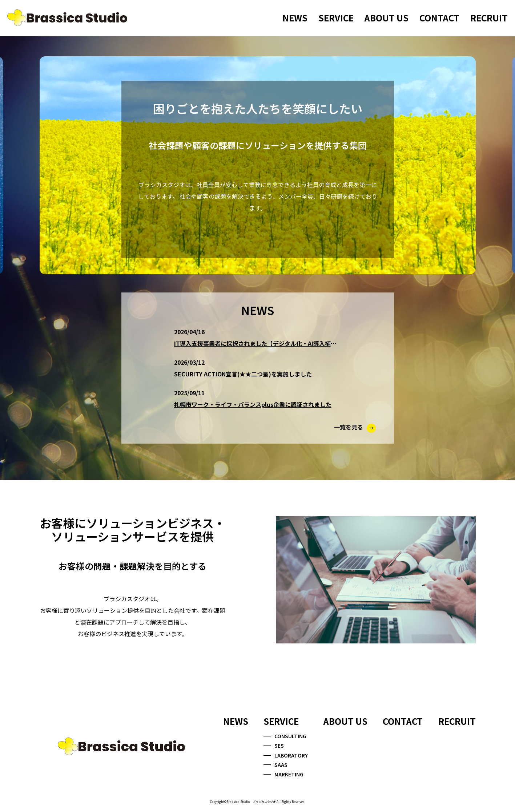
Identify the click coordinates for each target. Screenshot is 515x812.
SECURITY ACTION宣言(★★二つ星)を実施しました (243, 373)
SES (273, 745)
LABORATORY (285, 755)
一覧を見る (355, 427)
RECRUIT (489, 17)
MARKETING (283, 774)
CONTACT (439, 17)
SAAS (275, 765)
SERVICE (336, 17)
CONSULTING (284, 736)
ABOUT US (387, 17)
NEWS (294, 17)
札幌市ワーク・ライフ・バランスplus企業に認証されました (252, 404)
